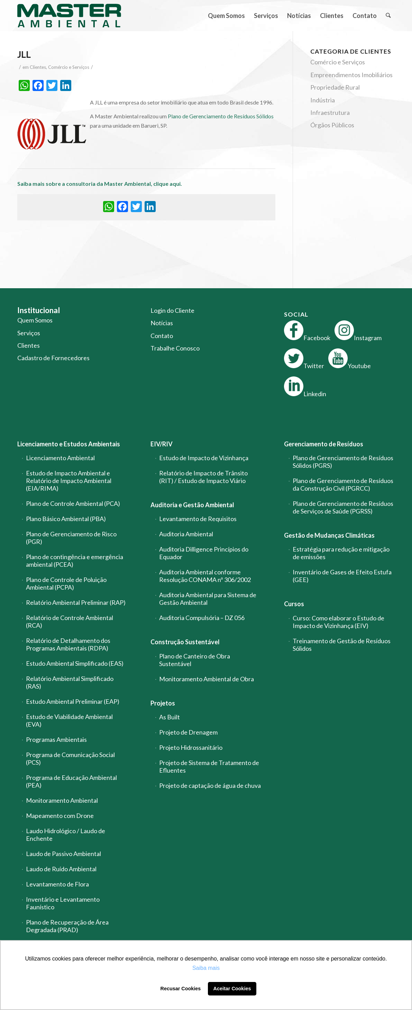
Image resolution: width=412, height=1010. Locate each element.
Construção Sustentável (185, 642)
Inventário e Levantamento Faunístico (63, 903)
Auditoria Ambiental (186, 534)
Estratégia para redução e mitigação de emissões (341, 553)
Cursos (294, 604)
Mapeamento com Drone (60, 815)
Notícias (161, 323)
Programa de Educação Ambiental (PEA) (71, 781)
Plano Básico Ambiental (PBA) (66, 518)
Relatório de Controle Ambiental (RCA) (69, 621)
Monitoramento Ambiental (62, 800)
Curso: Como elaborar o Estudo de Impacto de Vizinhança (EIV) (338, 621)
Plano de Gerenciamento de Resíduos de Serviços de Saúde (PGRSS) (343, 507)
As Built (169, 717)
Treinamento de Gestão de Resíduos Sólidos (342, 644)
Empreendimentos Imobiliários (351, 75)
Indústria (322, 100)
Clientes (38, 67)
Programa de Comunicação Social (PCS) (70, 758)
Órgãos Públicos (332, 125)
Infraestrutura (330, 112)
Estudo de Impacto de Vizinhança (203, 458)
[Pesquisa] (388, 15)
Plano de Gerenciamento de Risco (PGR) (71, 537)
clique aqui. (168, 183)
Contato (161, 335)
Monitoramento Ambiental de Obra (206, 679)
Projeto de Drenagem (188, 732)
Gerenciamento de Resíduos (323, 444)
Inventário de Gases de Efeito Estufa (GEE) (342, 575)
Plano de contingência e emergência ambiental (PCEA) (74, 560)
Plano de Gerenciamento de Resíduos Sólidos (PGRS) (343, 461)
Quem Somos (35, 320)
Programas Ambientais (56, 739)
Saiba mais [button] (206, 968)
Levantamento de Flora (57, 884)
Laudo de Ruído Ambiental (61, 869)
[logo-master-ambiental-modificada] (69, 15)
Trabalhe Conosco (175, 348)
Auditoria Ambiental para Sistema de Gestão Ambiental (207, 598)
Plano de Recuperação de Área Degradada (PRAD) (67, 926)
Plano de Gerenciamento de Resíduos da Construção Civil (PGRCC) (343, 484)
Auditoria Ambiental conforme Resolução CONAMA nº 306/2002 (205, 575)
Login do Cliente (172, 310)
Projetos (162, 703)
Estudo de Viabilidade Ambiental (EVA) (69, 720)
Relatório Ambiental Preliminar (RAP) (76, 602)
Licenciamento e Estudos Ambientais (68, 444)
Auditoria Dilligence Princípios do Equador (203, 553)
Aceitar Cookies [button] (232, 988)
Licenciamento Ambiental (60, 458)
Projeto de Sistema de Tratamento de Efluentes (209, 766)
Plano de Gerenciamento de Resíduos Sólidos (221, 116)
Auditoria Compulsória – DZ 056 (202, 617)
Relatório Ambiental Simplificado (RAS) (69, 682)
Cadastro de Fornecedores (53, 358)
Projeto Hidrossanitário (190, 747)
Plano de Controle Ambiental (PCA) (73, 503)
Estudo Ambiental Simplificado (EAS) (74, 663)
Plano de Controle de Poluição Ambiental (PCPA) (66, 583)
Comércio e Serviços (68, 67)
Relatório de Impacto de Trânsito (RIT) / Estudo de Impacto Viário (203, 476)
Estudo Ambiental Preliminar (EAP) (72, 701)
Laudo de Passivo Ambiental (63, 853)
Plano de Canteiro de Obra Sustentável (194, 659)
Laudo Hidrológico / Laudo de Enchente (65, 834)
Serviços (28, 333)
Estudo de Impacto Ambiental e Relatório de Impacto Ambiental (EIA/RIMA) (68, 480)
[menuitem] (226, 15)
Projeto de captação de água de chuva (210, 785)
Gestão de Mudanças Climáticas (329, 535)
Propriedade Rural (335, 87)
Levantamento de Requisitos (198, 518)
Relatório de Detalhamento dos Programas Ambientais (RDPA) (68, 644)
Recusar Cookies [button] (181, 988)
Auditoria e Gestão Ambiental (192, 505)
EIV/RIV (161, 444)
